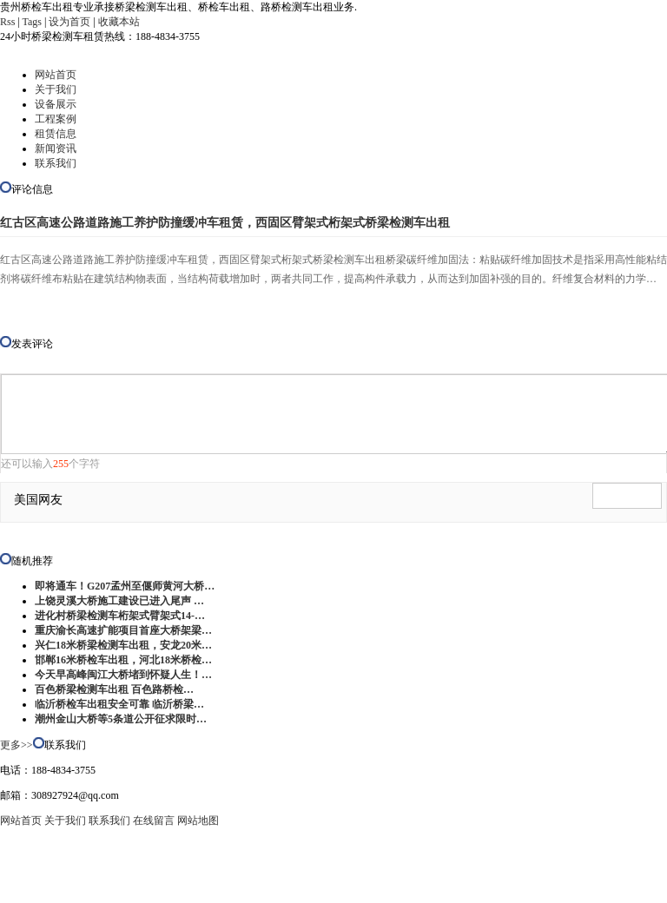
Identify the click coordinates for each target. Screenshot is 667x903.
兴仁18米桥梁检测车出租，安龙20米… (123, 645)
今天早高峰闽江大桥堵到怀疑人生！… (123, 675)
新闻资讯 (55, 148)
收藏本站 (119, 22)
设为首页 (69, 22)
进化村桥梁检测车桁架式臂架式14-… (120, 616)
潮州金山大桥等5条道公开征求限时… (121, 719)
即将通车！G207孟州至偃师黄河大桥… (125, 586)
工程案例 (55, 119)
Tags (33, 22)
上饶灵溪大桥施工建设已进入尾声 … (119, 601)
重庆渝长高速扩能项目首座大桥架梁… (123, 630)
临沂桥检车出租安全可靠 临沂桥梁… (119, 704)
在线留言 (154, 820)
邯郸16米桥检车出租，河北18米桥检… (123, 660)
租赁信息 (55, 134)
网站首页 (55, 75)
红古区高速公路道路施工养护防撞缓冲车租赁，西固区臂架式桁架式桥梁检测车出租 (225, 222)
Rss (7, 22)
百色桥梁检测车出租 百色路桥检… (114, 689)
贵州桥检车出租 (223, 881)
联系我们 (55, 163)
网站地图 (198, 820)
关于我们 (55, 89)
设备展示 (55, 104)
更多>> (16, 745)
